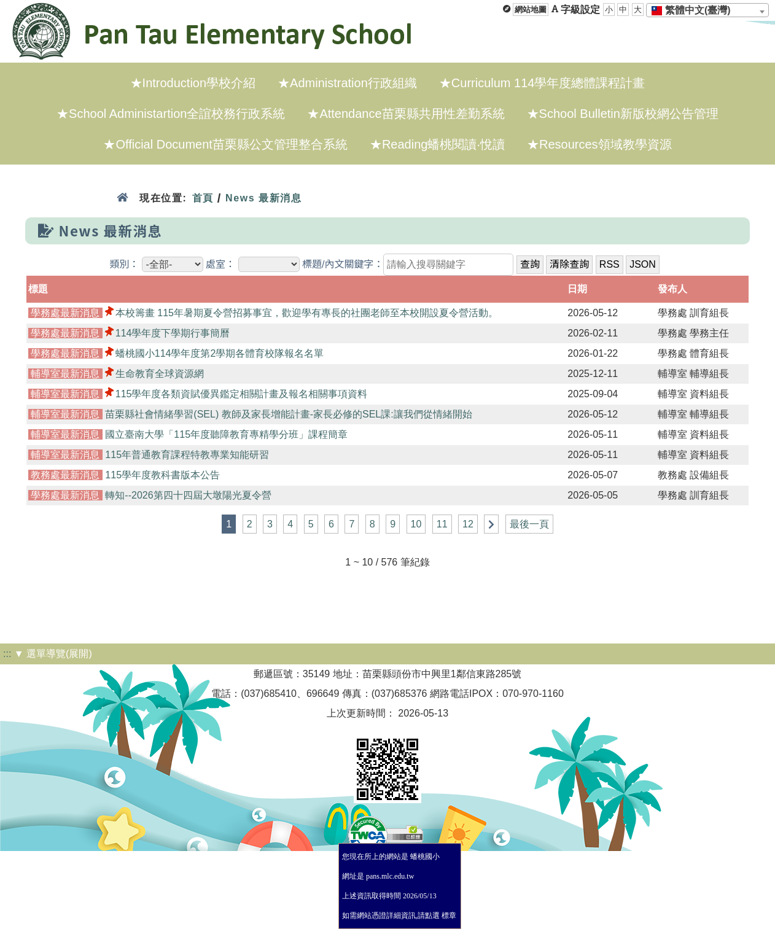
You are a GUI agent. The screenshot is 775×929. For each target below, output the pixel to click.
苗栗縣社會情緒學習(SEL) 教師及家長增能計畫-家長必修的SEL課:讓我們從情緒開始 (288, 414)
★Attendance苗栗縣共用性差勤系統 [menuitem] (405, 113)
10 (416, 524)
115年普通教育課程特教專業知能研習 (187, 454)
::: (7, 653)
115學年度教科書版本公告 (162, 475)
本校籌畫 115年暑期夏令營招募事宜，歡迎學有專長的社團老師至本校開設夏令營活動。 (306, 313)
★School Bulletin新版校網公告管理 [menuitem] (623, 113)
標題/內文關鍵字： (342, 264)
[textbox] (695, 10)
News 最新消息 (264, 198)
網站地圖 (531, 9)
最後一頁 (529, 524)
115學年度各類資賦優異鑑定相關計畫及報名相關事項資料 (241, 394)
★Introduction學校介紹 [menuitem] (193, 83)
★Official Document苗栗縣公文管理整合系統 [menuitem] (225, 144)
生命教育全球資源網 (159, 373)
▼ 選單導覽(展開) (53, 653)
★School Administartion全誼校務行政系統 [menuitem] (170, 113)
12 (467, 524)
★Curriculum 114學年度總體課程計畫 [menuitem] (542, 83)
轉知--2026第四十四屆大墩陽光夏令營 (188, 495)
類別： (124, 264)
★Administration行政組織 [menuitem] (347, 83)
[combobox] (707, 10)
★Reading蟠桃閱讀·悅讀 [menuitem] (437, 144)
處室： (220, 264)
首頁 (202, 198)
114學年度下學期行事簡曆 (172, 333)
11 (442, 524)
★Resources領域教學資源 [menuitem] (599, 144)
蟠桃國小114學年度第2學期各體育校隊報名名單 (219, 353)
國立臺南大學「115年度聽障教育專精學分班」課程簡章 (226, 434)
